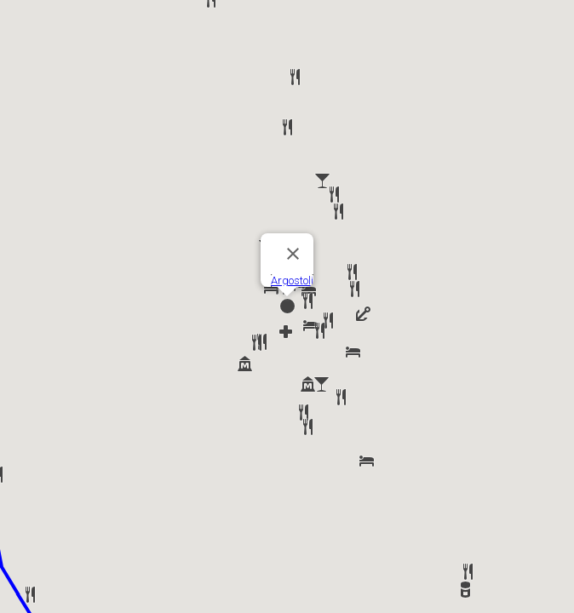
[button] (308, 290)
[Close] (293, 253)
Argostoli (292, 280)
